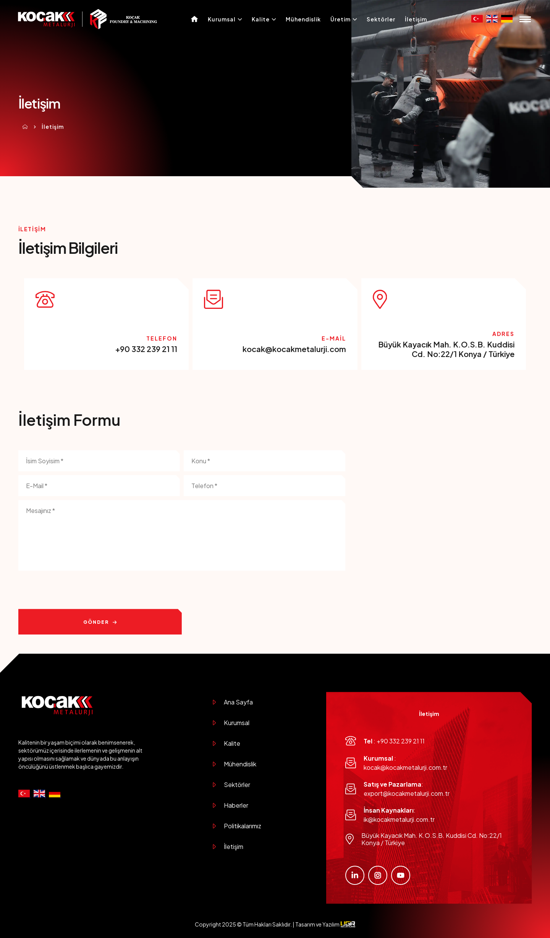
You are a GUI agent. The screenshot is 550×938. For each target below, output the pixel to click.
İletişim (416, 19)
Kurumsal (225, 19)
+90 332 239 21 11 (146, 349)
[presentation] (76, 590)
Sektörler (381, 19)
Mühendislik (303, 19)
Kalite (264, 19)
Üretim (343, 19)
